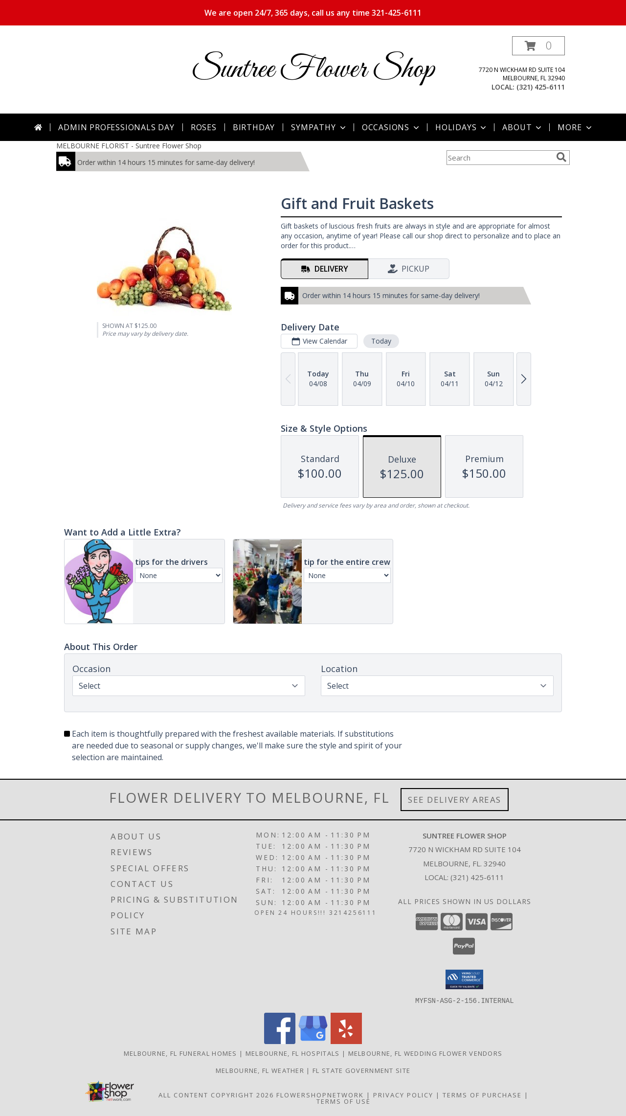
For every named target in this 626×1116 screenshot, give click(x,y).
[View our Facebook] (279, 1041)
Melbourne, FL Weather (260, 1070)
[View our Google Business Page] (313, 1041)
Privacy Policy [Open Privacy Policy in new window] (403, 1094)
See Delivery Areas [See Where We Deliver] (454, 799)
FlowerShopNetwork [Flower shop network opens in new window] (320, 1094)
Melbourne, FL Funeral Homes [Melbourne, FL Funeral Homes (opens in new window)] (180, 1052)
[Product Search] (499, 157)
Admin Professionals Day (116, 127)
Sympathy (319, 127)
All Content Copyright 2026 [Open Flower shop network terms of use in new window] (216, 1094)
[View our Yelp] (346, 1041)
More (575, 127)
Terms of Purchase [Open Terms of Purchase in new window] (482, 1094)
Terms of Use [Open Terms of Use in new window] (343, 1100)
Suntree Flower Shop (313, 70)
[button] (538, 45)
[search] (561, 157)
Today (381, 341)
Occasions (391, 127)
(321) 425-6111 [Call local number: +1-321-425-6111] (540, 87)
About (522, 127)
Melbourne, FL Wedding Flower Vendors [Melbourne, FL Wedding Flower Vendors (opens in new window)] (425, 1052)
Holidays (461, 127)
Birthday (254, 127)
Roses (204, 127)
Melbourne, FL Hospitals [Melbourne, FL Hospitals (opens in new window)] (293, 1052)
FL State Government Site (361, 1070)
